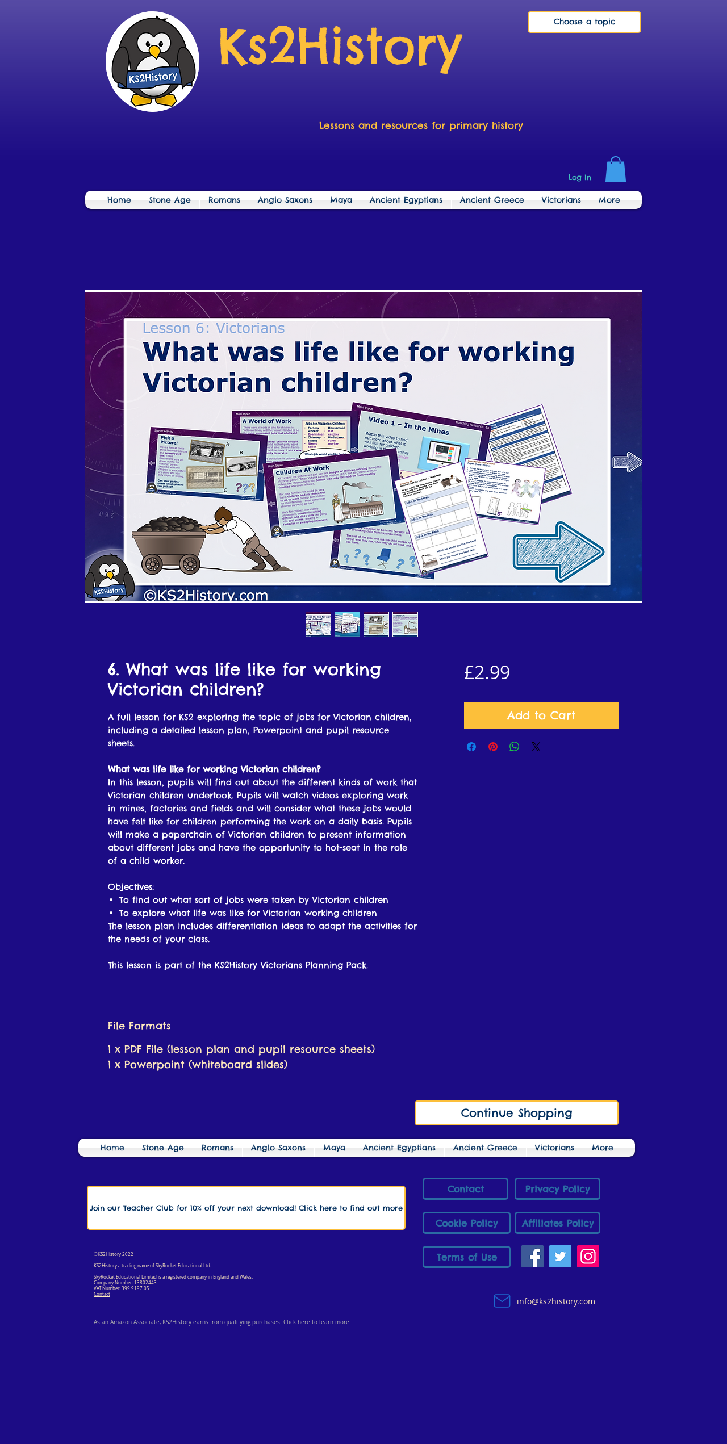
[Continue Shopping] (517, 1112)
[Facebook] (532, 1256)
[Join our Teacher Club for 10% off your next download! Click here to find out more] (246, 1208)
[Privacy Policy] (557, 1189)
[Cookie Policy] (467, 1223)
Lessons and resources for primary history (421, 125)
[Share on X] (536, 747)
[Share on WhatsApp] (514, 747)
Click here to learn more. (316, 1322)
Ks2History (340, 45)
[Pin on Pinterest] (493, 747)
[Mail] (502, 1301)
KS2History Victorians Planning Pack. (291, 965)
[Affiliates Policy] (557, 1223)
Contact (102, 1294)
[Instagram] (588, 1256)
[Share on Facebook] (471, 747)
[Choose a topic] (584, 22)
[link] (615, 169)
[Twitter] (560, 1256)
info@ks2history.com (555, 1301)
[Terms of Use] (467, 1257)
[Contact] (465, 1189)
